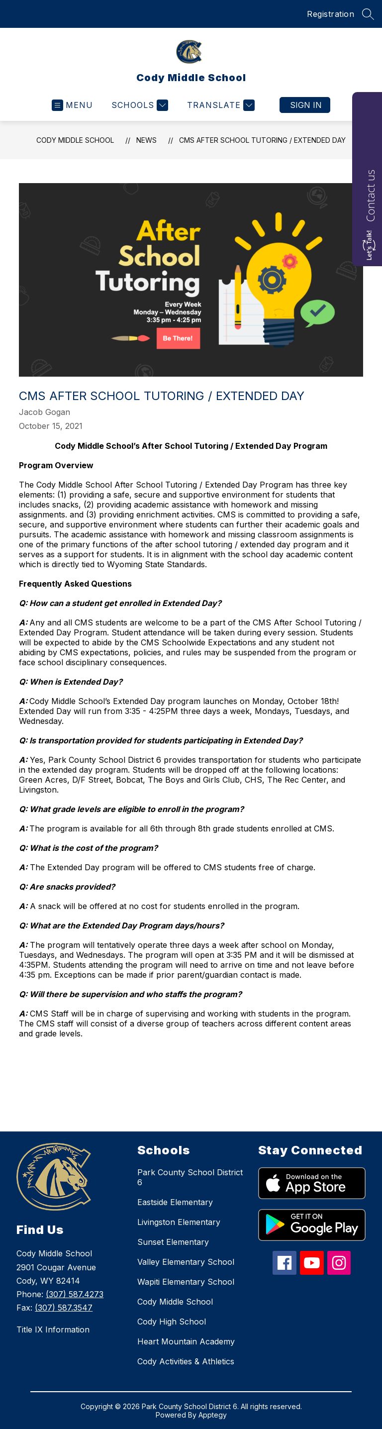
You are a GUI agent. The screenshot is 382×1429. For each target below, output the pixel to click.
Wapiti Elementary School (185, 1282)
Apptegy (212, 1415)
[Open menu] (72, 105)
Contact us (370, 196)
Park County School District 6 (190, 1177)
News (146, 140)
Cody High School (171, 1322)
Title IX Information (53, 1329)
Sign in (306, 105)
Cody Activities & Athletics (185, 1361)
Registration (330, 14)
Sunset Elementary (173, 1242)
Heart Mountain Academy (186, 1341)
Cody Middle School (75, 140)
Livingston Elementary (178, 1222)
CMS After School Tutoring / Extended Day (262, 140)
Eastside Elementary (175, 1202)
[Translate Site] (220, 105)
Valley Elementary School (185, 1262)
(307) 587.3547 (64, 1308)
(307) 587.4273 (74, 1294)
